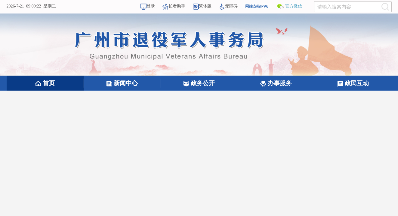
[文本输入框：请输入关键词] (352, 7)
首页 (45, 83)
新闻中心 (122, 83)
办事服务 (276, 83)
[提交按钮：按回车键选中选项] (385, 7)
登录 (147, 6)
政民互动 (353, 83)
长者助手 (173, 6)
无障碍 (228, 6)
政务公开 (199, 83)
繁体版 (202, 6)
